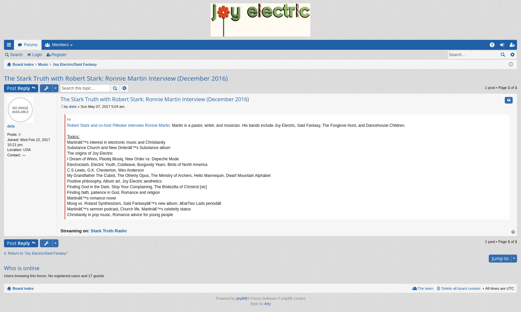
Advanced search (512, 55)
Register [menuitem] (513, 46)
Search (16, 54)
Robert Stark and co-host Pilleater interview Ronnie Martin (118, 125)
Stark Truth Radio (109, 230)
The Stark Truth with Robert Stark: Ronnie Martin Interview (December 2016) (116, 78)
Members (60, 44)
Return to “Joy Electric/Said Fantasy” (37, 253)
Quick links (10, 46)
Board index (23, 288)
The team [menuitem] (425, 288)
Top (513, 232)
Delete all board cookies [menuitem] (461, 288)
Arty (267, 304)
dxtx (11, 126)
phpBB (241, 298)
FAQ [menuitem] (494, 46)
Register (59, 54)
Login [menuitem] (503, 46)
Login (37, 54)
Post (18, 88)
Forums (31, 44)
